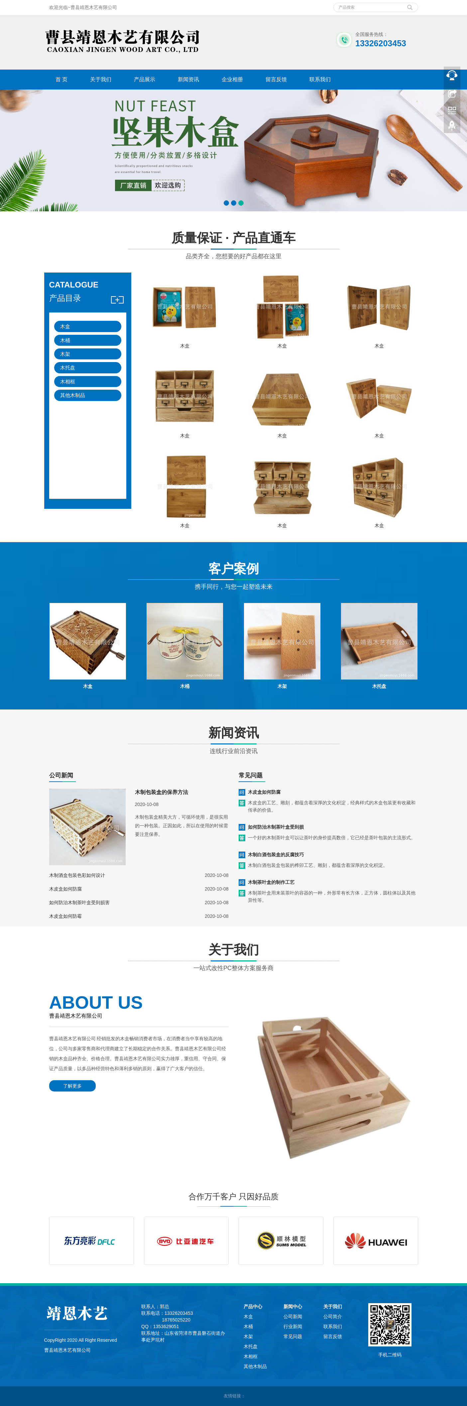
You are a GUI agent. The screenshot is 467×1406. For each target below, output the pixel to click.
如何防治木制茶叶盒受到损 (276, 827)
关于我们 (100, 79)
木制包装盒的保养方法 (161, 792)
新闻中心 (293, 1306)
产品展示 (144, 79)
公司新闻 (293, 1316)
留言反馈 (276, 79)
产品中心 (253, 1306)
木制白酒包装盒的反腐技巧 (276, 854)
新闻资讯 (188, 79)
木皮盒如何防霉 (65, 916)
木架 (65, 354)
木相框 (67, 381)
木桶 (65, 340)
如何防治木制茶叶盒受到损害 (79, 902)
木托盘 (67, 367)
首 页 (61, 79)
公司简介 (332, 1316)
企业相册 (232, 79)
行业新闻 (293, 1326)
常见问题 (293, 1336)
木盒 (65, 326)
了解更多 (72, 1086)
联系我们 (320, 79)
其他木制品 (72, 395)
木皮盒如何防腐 (65, 889)
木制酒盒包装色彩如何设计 (77, 875)
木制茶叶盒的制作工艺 (271, 882)
